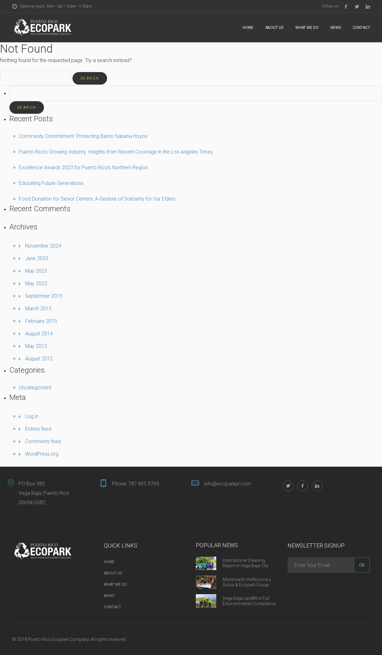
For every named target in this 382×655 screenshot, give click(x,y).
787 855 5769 (143, 484)
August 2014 (39, 334)
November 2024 (43, 246)
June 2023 (36, 258)
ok (362, 565)
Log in (31, 416)
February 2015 (41, 321)
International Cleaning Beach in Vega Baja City (245, 563)
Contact (361, 27)
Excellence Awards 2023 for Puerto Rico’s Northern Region (83, 167)
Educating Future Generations (51, 183)
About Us (274, 27)
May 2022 (36, 283)
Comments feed (43, 441)
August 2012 (39, 359)
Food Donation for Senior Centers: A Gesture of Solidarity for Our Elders (97, 199)
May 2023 (36, 271)
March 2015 (38, 309)
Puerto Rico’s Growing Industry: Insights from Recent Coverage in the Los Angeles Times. (116, 152)
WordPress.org (41, 454)
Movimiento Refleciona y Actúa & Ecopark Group (247, 582)
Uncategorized (35, 387)
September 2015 (43, 296)
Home (248, 27)
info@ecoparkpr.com (227, 484)
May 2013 (36, 346)
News (336, 27)
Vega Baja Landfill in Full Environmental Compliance (249, 601)
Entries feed (38, 429)
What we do (307, 27)
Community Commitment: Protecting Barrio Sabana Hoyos (83, 136)
